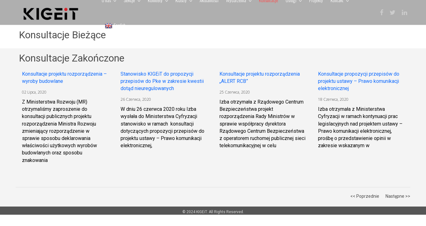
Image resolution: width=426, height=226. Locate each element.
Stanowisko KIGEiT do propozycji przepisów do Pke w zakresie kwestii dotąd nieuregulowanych (162, 81)
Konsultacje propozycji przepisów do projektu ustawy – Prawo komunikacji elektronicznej (358, 81)
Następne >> (398, 196)
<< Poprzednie (364, 196)
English (115, 25)
